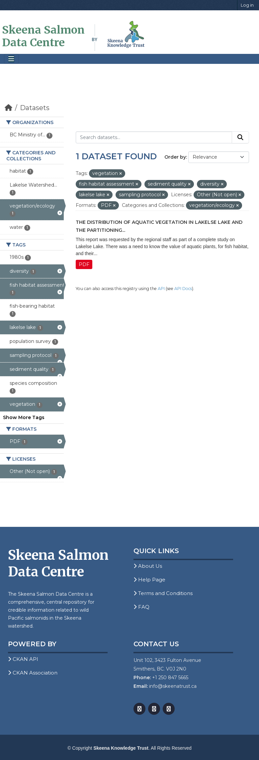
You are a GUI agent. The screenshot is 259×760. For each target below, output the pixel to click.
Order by (175, 157)
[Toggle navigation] (11, 59)
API (161, 288)
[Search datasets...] (154, 137)
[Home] (8, 108)
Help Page (149, 579)
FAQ (141, 607)
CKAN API (23, 659)
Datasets (34, 108)
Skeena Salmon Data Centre (43, 36)
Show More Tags (23, 417)
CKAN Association (32, 673)
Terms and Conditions (163, 593)
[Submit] (240, 137)
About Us (147, 566)
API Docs (183, 288)
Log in (247, 5)
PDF (84, 264)
